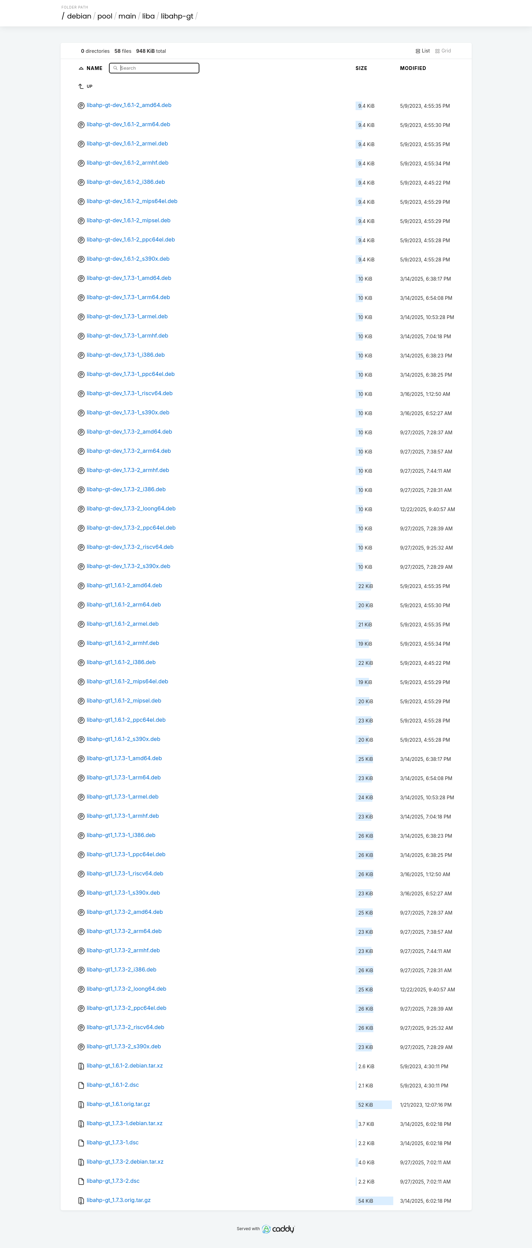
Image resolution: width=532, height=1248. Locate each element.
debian (79, 16)
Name (95, 68)
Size (362, 68)
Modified (413, 68)
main (127, 16)
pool (104, 16)
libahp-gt (177, 16)
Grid (443, 51)
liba (148, 16)
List (422, 51)
